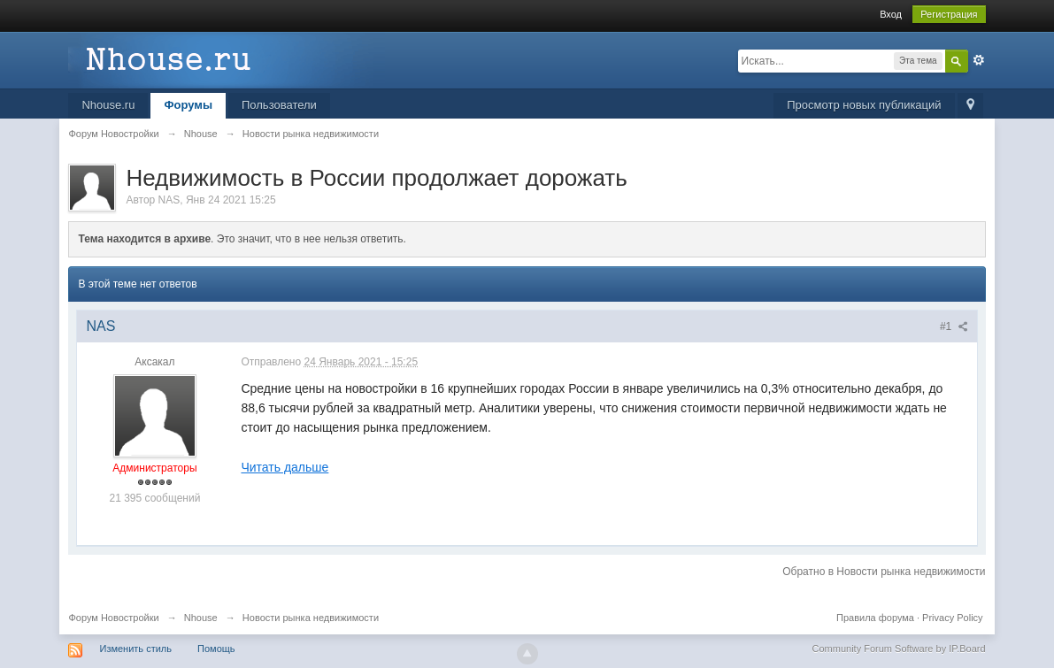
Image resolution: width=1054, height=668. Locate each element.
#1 (954, 326)
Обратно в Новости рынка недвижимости (883, 571)
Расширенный (979, 60)
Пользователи (279, 104)
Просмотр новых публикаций (864, 104)
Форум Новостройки (113, 617)
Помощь (216, 648)
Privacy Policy (952, 617)
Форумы (188, 104)
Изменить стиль (135, 648)
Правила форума (875, 617)
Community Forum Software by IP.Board (899, 648)
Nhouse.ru (108, 104)
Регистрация (948, 14)
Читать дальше (284, 467)
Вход (891, 14)
